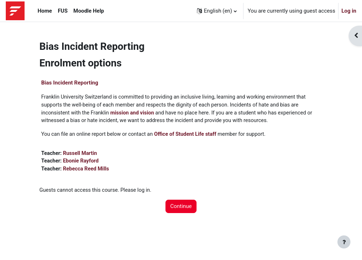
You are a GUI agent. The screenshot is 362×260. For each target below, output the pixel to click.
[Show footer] (343, 241)
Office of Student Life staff (190, 135)
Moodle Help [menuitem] (88, 11)
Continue (180, 208)
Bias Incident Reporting (69, 82)
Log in (348, 11)
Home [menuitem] (45, 11)
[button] (216, 11)
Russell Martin (81, 154)
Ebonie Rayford (82, 163)
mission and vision (135, 113)
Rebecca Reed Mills (87, 171)
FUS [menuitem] (63, 11)
